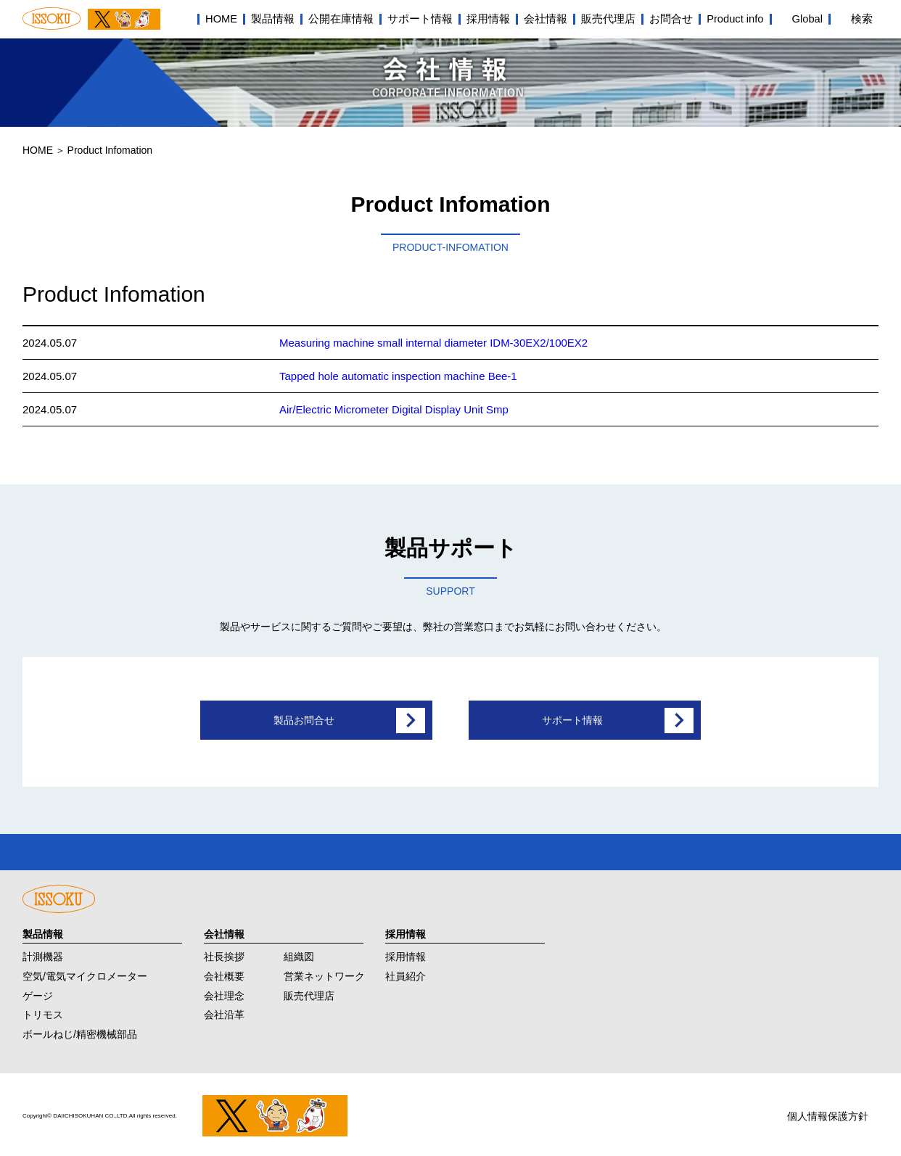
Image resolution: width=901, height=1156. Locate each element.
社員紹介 (405, 972)
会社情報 (545, 19)
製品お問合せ (303, 720)
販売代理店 (608, 19)
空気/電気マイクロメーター (84, 972)
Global (807, 19)
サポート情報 (420, 19)
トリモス (42, 1011)
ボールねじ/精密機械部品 (79, 1030)
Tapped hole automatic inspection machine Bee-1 (398, 376)
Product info (735, 19)
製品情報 (273, 19)
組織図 (299, 953)
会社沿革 (224, 1011)
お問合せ (671, 19)
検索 (862, 19)
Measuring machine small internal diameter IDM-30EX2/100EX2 (433, 343)
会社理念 (224, 991)
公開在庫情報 (341, 19)
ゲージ (37, 991)
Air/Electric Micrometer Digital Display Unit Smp (394, 409)
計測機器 (42, 953)
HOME (221, 19)
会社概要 (224, 972)
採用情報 (488, 19)
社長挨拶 (224, 953)
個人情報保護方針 (827, 1112)
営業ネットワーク (324, 972)
